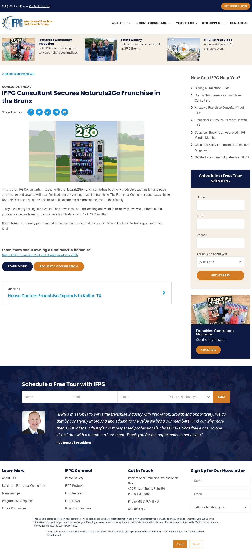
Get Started (220, 275)
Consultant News (16, 86)
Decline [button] (196, 544)
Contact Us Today (39, 6)
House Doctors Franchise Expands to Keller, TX (84, 292)
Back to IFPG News (18, 74)
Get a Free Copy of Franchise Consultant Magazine (222, 147)
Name (201, 197)
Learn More (17, 266)
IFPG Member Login (235, 6)
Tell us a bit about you (212, 254)
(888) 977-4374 (16, 6)
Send (221, 397)
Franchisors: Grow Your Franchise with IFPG (221, 122)
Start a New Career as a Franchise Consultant (218, 98)
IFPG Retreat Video (218, 39)
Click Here (208, 350)
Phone (201, 235)
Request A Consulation (59, 266)
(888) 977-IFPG (148, 501)
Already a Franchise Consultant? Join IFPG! (220, 110)
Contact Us (136, 509)
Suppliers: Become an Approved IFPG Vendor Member (220, 135)
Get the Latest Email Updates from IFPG (222, 157)
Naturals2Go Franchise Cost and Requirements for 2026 (40, 255)
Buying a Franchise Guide (212, 88)
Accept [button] (180, 544)
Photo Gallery (131, 39)
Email (200, 216)
